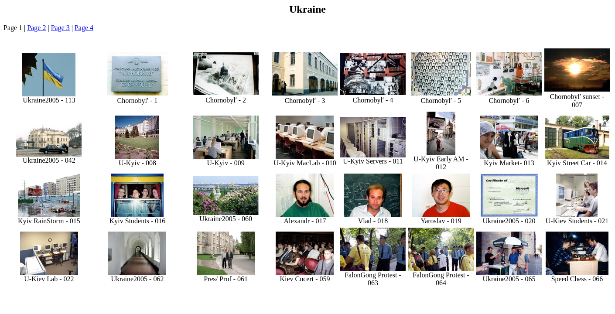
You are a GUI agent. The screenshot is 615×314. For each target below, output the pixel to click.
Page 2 (36, 27)
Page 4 (84, 27)
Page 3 (60, 27)
